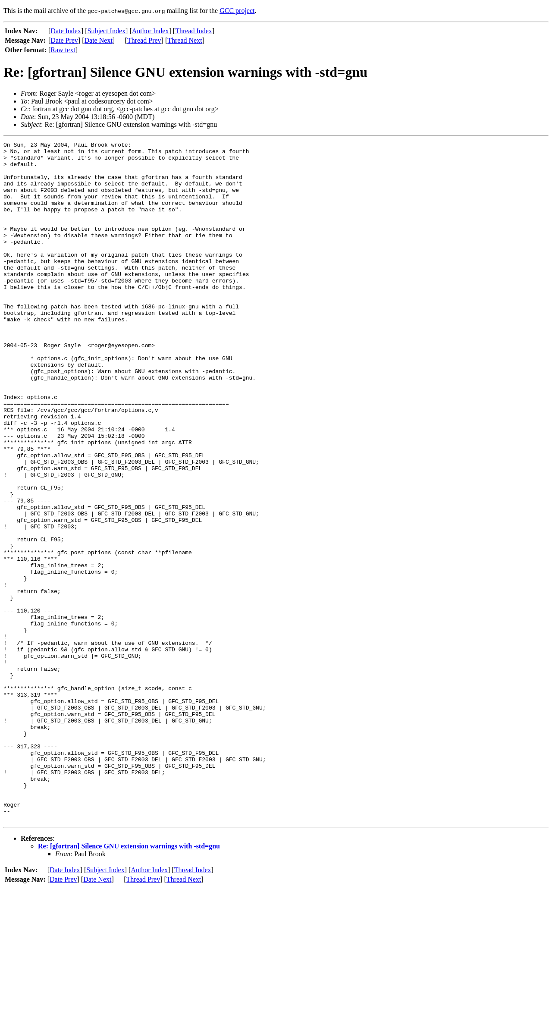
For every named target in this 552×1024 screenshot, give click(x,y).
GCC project (237, 10)
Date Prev (64, 40)
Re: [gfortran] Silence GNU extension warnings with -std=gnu (129, 982)
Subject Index (106, 31)
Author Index (150, 31)
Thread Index (193, 31)
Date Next (99, 40)
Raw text (62, 49)
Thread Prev (144, 40)
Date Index (65, 31)
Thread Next (184, 40)
